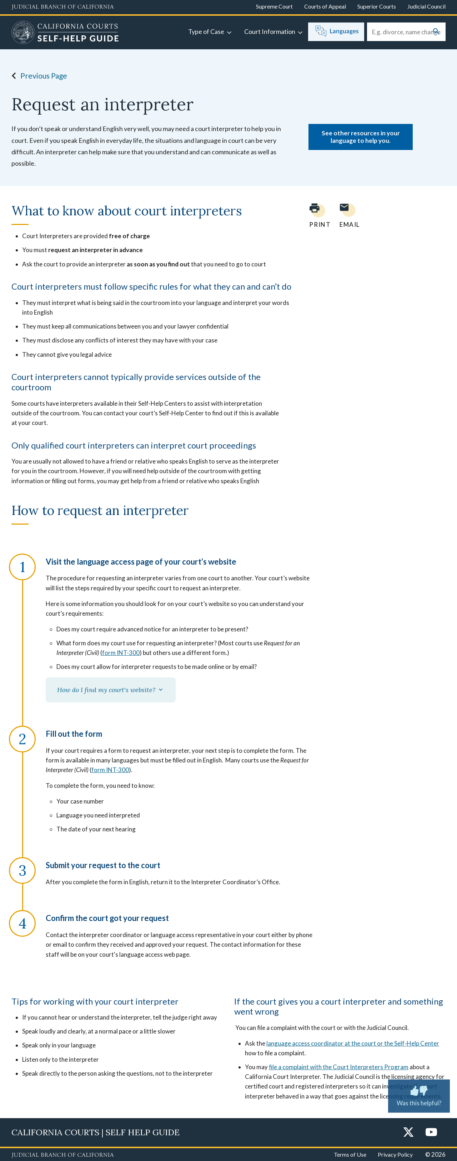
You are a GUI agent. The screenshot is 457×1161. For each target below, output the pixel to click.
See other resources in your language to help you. (361, 136)
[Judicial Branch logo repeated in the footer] (62, 1155)
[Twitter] (408, 1132)
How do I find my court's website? (110, 690)
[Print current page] (315, 215)
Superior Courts (376, 6)
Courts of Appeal (325, 6)
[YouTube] (431, 1132)
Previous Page (37, 75)
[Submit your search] (436, 32)
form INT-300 (121, 652)
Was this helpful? (419, 1094)
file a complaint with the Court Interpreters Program (338, 1067)
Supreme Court (274, 6)
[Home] (65, 33)
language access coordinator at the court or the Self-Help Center (352, 1043)
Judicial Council (426, 6)
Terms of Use (350, 1154)
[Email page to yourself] (348, 215)
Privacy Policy (395, 1154)
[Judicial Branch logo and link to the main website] (62, 7)
